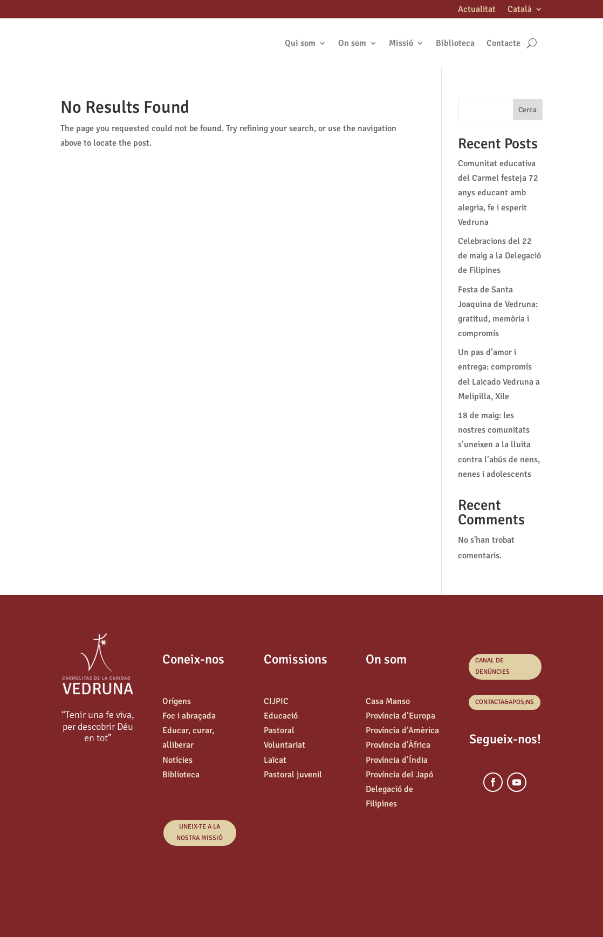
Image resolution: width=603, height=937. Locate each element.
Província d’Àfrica (398, 745)
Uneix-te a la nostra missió (199, 832)
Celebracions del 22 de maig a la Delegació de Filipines (499, 256)
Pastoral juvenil (293, 774)
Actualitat (477, 10)
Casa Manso (388, 701)
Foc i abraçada (189, 715)
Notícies (177, 760)
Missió (401, 43)
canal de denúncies (492, 665)
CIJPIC (276, 701)
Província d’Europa (400, 715)
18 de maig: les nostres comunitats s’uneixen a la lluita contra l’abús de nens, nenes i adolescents (499, 445)
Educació (281, 715)
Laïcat (275, 760)
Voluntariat (284, 745)
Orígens (176, 701)
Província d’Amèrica (402, 730)
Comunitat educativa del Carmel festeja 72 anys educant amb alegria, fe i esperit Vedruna (498, 193)
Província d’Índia (397, 760)
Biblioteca (455, 43)
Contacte (503, 43)
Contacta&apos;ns (504, 702)
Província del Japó (399, 774)
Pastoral (279, 730)
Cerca (527, 109)
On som (352, 43)
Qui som (300, 43)
